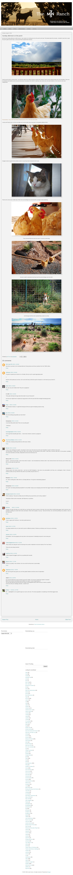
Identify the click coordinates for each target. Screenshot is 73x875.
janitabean (8, 518)
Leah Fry (8, 553)
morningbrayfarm (10, 431)
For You (34, 28)
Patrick (26, 802)
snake (26, 834)
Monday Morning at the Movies (31, 789)
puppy (26, 814)
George (27, 753)
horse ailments (28, 769)
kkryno (7, 561)
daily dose (27, 722)
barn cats (27, 683)
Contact (28, 28)
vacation (27, 850)
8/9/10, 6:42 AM (18, 439)
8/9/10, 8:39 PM (12, 577)
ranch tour (27, 821)
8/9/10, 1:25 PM (14, 518)
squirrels (27, 837)
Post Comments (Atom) (39, 624)
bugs (26, 696)
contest (26, 712)
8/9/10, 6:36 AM (17, 431)
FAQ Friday (27, 740)
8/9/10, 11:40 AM (15, 507)
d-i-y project (27, 721)
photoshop (27, 806)
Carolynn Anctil (9, 494)
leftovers (27, 782)
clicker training (28, 711)
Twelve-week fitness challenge (31, 848)
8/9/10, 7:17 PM (12, 561)
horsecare (27, 776)
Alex (26, 674)
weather (27, 863)
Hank (26, 758)
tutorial (26, 845)
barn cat (27, 682)
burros (26, 698)
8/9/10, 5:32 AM (13, 404)
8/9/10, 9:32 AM (16, 494)
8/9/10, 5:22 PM (18, 542)
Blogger (49, 872)
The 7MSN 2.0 (28, 842)
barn (26, 680)
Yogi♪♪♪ (7, 404)
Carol (7, 526)
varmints (27, 852)
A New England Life (10, 542)
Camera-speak (22, 28)
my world (27, 793)
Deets (26, 724)
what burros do (28, 865)
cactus (26, 700)
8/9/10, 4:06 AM (16, 364)
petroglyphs (27, 803)
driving (26, 734)
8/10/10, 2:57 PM (14, 589)
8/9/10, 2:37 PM (12, 526)
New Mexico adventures (30, 795)
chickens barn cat (29, 709)
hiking (26, 764)
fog (26, 748)
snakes (26, 836)
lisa (6, 412)
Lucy (26, 785)
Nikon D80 (27, 798)
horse (26, 768)
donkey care (28, 727)
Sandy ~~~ (8, 589)
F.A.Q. (15, 28)
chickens (27, 708)
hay (26, 759)
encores (27, 737)
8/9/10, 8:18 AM (15, 485)
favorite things (28, 743)
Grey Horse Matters (10, 439)
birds (26, 688)
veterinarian (27, 857)
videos (26, 860)
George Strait (28, 755)
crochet (27, 719)
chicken (27, 706)
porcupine (27, 810)
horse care (27, 771)
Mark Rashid (28, 787)
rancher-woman (28, 823)
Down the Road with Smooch (31, 730)
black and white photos (30, 690)
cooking (27, 714)
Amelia (26, 675)
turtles (26, 844)
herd (26, 761)
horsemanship (28, 777)
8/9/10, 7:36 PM (14, 569)
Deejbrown (8, 569)
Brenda (7, 448)
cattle (26, 704)
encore (26, 735)
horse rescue (28, 772)
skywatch (27, 831)
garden (26, 751)
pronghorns (27, 813)
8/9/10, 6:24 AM (15, 421)
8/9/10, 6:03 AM (11, 412)
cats (26, 703)
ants (26, 679)
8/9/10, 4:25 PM (13, 534)
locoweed (27, 784)
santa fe (27, 829)
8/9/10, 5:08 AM (12, 385)
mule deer (27, 790)
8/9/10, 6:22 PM (13, 553)
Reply (7, 368)
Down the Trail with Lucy (30, 732)
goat (26, 756)
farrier (26, 742)
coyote (26, 716)
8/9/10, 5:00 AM (14, 372)
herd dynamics (28, 763)
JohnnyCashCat (28, 780)
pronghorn (27, 811)
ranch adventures (29, 818)
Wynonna (27, 868)
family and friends (29, 738)
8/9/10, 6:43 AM (13, 448)
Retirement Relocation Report (31, 827)
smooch (27, 832)
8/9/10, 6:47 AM (15, 468)
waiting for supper (29, 861)
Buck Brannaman (29, 695)
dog (26, 725)
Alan (26, 672)
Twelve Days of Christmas (30, 847)
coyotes (27, 717)
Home (5, 28)
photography (28, 805)
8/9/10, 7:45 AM (13, 477)
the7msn (8, 507)
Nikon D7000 (28, 797)
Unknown (8, 372)
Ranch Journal (28, 819)
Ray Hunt (27, 826)
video (26, 858)
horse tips (27, 774)
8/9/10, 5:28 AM (12, 393)
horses (26, 779)
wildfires (27, 866)
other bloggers (28, 800)
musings (27, 792)
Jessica (7, 534)
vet (26, 855)
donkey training (28, 729)
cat (26, 701)
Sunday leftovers (28, 839)
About (10, 28)
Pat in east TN (9, 364)
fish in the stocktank (29, 746)
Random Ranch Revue (30, 824)
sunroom (27, 840)
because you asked (29, 685)
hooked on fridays (29, 766)
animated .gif (28, 677)
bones (26, 693)
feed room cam (28, 745)
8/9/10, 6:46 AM (15, 458)
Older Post (68, 619)
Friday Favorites (28, 750)
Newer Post (5, 619)
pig (26, 808)
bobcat (26, 691)
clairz (7, 385)
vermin (26, 853)
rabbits (26, 816)
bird (26, 687)
